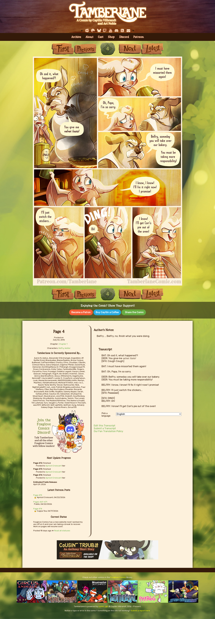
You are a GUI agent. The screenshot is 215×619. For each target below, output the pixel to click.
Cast (100, 37)
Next (130, 48)
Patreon (138, 37)
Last (152, 48)
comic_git (103, 605)
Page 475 (37, 494)
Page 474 (37, 508)
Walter (67, 347)
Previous (85, 48)
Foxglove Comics (118, 576)
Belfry (61, 347)
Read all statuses (62, 529)
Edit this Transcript (104, 424)
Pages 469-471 (40, 501)
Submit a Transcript (105, 427)
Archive (76, 37)
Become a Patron (81, 312)
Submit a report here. (140, 609)
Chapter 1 (63, 343)
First (63, 48)
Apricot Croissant (54, 465)
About (89, 37)
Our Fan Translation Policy (108, 430)
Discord (124, 37)
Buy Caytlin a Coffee (107, 312)
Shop (111, 37)
